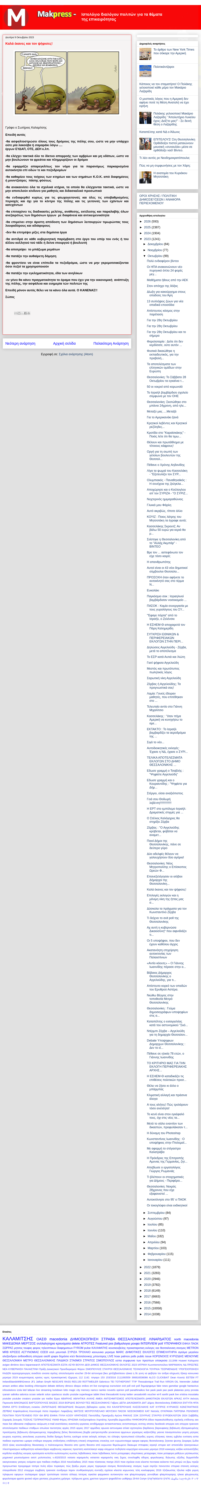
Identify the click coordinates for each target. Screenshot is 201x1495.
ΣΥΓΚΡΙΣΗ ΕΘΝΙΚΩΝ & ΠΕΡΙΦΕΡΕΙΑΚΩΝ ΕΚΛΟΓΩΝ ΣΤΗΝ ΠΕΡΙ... (165, 638)
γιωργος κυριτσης (12, 1436)
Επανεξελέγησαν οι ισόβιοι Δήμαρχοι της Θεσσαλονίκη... (164, 880)
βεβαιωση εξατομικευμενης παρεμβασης (39, 1432)
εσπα (118, 1360)
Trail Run (159, 1381)
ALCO (152, 1377)
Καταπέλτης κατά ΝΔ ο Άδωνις (159, 132)
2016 (148, 1302)
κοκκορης (170, 1449)
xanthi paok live (170, 1394)
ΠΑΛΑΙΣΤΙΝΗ (31, 1369)
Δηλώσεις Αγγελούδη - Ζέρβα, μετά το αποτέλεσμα (167, 649)
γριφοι (54, 1356)
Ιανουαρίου (155, 1259)
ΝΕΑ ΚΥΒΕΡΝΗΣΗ (13, 1369)
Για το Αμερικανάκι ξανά (162, 417)
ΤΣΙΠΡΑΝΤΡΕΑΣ (42, 1419)
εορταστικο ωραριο (22, 1440)
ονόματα (31, 1462)
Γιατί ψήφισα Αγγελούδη (163, 662)
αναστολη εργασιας (79, 1424)
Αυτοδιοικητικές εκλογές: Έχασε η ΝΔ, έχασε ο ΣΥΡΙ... (167, 749)
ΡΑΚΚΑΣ (127, 1415)
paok (153, 1390)
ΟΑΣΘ (41, 1339)
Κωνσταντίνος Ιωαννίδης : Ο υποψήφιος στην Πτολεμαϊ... (167, 1140)
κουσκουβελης (117, 1347)
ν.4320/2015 (59, 1457)
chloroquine (40, 1386)
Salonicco (104, 1381)
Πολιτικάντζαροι (163, 66)
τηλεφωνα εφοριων (13, 1474)
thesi (102, 1394)
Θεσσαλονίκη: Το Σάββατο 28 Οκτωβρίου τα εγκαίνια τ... (166, 378)
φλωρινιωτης (191, 1474)
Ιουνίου (153, 1230)
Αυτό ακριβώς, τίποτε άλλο (164, 511)
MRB (6, 1352)
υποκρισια (161, 1360)
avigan (6, 1364)
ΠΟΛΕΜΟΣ (192, 1411)
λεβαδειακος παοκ (88, 1453)
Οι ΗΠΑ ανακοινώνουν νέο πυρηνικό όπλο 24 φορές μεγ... (165, 270)
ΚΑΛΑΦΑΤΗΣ (99, 1347)
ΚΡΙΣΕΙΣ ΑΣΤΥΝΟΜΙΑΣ (24, 1352)
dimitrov (14, 1364)
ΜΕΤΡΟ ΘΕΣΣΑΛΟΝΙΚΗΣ (39, 1360)
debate (51, 1386)
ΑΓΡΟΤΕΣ (88, 1343)
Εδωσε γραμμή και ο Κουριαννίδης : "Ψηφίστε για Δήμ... (167, 784)
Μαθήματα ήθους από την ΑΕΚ (167, 280)
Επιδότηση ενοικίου (29, 1407)
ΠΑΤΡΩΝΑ (179, 1411)
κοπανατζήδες (191, 1449)
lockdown (57, 1390)
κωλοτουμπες (61, 1453)
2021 (148, 1273)
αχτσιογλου (136, 1428)
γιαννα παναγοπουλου (169, 1432)
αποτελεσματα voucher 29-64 (75, 1373)
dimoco (69, 1386)
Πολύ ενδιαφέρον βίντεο (163, 261)
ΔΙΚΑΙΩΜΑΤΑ (134, 1402)
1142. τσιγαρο (91, 1377)
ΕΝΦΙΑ (6, 1407)
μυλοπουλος (44, 1457)
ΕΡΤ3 (14, 1407)
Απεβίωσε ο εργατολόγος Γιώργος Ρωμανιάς (164, 1169)
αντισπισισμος (130, 1424)
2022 (148, 1267)
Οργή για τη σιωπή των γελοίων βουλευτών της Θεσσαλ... (164, 455)
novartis (111, 1390)
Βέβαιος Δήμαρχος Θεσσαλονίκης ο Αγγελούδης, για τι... (161, 976)
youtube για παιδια (42, 1398)
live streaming (44, 1390)
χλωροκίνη (55, 1478)
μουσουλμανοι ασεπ (25, 1457)
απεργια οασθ (41, 1356)
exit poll (126, 1386)
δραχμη (59, 1436)
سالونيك (175, 1478)
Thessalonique (146, 1381)
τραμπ (42, 1474)
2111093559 (123, 1377)
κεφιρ (101, 1449)
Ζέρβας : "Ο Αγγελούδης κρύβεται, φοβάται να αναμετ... (163, 831)
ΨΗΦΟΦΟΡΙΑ (139, 1419)
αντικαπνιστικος (113, 1424)
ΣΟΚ (136, 1415)
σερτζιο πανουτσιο (160, 1466)
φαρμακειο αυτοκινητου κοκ (113, 1474)
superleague (86, 1394)
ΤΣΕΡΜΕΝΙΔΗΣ (169, 1369)
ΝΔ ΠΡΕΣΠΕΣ (190, 1364)
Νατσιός (155, 1411)
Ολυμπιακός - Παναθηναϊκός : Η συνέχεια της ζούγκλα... (167, 481)
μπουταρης (100, 1356)
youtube (7, 1398)
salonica (24, 1394)
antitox (14, 1386)
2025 (148, 227)
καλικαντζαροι (42, 1449)
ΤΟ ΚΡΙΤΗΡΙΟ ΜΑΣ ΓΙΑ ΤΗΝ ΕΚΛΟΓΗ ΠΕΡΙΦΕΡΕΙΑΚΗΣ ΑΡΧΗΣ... (167, 1066)
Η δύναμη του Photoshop (163, 1133)
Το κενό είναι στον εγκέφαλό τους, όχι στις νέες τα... (165, 1116)
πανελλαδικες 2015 (77, 1462)
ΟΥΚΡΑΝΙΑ (166, 1411)
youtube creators (21, 1398)
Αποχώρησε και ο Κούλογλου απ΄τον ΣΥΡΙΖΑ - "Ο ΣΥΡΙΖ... (167, 491)
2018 (148, 1290)
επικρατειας (93, 1440)
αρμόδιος (95, 1428)
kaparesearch (33, 1364)
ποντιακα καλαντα (159, 1462)
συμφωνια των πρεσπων (138, 1360)
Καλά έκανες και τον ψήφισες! (166, 889)
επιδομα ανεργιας (42, 1440)
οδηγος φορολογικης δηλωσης (158, 1457)
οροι (39, 1462)
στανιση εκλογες (189, 1466)
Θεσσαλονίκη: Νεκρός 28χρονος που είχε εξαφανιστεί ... (161, 1190)
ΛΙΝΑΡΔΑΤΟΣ (160, 1339)
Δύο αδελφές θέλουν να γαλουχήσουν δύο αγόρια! (165, 855)
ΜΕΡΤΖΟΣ (28, 1343)
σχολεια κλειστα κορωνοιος (119, 1470)
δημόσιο (64, 1356)
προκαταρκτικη (136, 1347)
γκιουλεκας (28, 1436)
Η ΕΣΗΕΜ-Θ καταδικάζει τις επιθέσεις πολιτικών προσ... (166, 1078)
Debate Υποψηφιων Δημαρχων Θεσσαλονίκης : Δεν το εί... (166, 1044)
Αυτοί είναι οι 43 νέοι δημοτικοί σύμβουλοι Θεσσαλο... (167, 569)
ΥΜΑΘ (55, 1419)
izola (19, 1390)
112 (81, 1377)
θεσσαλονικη (168, 1347)
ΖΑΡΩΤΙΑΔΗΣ (48, 1407)
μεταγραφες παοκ (153, 1453)
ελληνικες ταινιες (164, 1436)
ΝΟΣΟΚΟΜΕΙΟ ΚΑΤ (138, 1411)
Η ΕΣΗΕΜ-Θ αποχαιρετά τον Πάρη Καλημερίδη (166, 626)
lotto (65, 1390)
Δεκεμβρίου (156, 244)
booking (29, 1386)
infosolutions (9, 1390)
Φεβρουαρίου (157, 1254)
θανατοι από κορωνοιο (99, 1445)
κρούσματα (38, 1453)
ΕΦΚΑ (186, 1343)
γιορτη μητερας (190, 1432)
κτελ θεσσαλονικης (81, 1356)
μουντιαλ (61, 1352)
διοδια (50, 1436)
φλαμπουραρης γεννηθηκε (144, 1474)
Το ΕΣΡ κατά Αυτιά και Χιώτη (166, 657)
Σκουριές (17, 1419)
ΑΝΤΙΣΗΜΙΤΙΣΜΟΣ (114, 1398)
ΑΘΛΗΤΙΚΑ (79, 1398)
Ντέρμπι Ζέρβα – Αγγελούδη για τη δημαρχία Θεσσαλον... (167, 1032)
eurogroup (103, 1386)
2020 (148, 1279)
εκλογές (93, 1436)
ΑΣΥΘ (71, 1364)
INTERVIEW (149, 1343)
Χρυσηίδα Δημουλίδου (119, 1419)
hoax (117, 1356)
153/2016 (111, 1377)
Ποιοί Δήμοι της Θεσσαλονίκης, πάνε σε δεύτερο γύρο (164, 844)
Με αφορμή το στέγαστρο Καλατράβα (164, 1150)
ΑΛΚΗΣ (90, 1398)
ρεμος (83, 1466)
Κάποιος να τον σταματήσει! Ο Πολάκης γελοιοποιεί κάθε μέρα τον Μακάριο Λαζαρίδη (165, 87)
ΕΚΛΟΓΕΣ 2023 (128, 1364)
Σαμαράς (7, 1419)
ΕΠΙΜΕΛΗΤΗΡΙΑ (166, 1352)
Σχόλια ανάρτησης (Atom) (76, 354)
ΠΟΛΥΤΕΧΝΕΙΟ (23, 1415)
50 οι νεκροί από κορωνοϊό (165, 386)
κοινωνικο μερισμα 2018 (151, 1449)
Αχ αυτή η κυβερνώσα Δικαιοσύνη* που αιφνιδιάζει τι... (167, 931)
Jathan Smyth (43, 1381)
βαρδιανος (148, 1428)
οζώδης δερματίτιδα (187, 1457)
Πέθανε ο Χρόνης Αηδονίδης (166, 465)
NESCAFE (57, 1381)
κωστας (74, 1453)
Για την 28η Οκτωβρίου (162, 320)
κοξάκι (179, 1449)
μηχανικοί (8, 1457)
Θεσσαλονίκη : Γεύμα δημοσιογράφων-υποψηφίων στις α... (167, 1012)
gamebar (173, 1386)
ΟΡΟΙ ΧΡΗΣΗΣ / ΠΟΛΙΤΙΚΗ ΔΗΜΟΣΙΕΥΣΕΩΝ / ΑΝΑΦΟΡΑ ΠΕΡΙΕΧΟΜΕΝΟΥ (159, 199)
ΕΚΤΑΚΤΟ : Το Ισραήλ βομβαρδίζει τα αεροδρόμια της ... (166, 732)
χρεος (86, 1478)
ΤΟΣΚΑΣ (27, 1419)
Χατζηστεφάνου (87, 1419)
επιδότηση (72, 1440)
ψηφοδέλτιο (115, 1478)
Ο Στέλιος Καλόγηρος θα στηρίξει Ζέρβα (163, 820)
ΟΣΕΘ (44, 1352)
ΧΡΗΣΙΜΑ (73, 1419)
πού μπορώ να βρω (180, 1462)
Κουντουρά (35, 1411)
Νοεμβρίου (155, 250)
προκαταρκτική (59, 1377)
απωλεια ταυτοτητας (50, 1428)
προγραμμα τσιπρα (28, 1466)
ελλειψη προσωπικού (123, 1436)
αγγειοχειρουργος (21, 1373)
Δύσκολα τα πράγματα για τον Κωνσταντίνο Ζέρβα (167, 910)
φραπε (20, 1478)
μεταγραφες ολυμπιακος (130, 1453)
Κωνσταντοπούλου (158, 1364)
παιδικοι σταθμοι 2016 (54, 1462)
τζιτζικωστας (168, 1470)
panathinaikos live (139, 1390)
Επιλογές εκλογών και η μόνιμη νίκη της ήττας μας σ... (165, 899)
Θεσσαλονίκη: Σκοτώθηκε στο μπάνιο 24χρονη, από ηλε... (166, 403)
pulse (87, 1347)
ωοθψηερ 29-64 (130, 1478)
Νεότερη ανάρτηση (20, 343)
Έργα (57, 1398)
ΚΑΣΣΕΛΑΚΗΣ (141, 1407)
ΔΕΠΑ (122, 1402)
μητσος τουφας (23, 1347)
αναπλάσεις (61, 1424)
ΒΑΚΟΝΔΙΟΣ (21, 1402)
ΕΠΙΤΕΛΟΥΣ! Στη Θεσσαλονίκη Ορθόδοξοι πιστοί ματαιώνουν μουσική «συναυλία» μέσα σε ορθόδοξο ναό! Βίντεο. (174, 145)
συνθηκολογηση (84, 1470)
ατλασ (126, 1428)
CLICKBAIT (163, 1377)
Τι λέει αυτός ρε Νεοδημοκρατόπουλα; (164, 158)
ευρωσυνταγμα (123, 1440)
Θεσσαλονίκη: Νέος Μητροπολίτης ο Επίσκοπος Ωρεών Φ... (167, 867)
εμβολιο (178, 1436)
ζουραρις (186, 1440)
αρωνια (105, 1428)
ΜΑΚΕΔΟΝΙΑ (11, 1343)
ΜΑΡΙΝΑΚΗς (175, 1364)
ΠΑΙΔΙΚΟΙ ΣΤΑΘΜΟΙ (69, 1360)
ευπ (112, 1440)
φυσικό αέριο (32, 1478)
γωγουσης (40, 1436)
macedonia (58, 1339)
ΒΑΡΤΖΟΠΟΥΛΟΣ (38, 1402)
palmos (125, 1356)
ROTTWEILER (90, 1381)
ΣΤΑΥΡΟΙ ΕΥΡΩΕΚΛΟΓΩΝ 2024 (169, 1415)
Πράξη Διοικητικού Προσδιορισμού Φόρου (62, 1369)
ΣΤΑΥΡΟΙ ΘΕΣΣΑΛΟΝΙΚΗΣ (117, 1369)
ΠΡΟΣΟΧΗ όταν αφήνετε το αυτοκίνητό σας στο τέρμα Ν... (165, 581)
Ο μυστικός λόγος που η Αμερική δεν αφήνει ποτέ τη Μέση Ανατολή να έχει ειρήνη (164, 102)
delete (76, 1343)
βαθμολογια (122, 1343)
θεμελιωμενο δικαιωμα (125, 1445)
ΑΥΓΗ (186, 1398)
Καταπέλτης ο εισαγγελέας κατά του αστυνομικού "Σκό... (167, 1023)
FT (196, 1377)
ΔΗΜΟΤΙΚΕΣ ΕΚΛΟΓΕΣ (140, 1352)
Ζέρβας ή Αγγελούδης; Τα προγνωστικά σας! (164, 685)
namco (94, 1390)
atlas (21, 1386)
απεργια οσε (172, 1424)
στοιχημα (29, 1470)
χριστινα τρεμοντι (99, 1478)
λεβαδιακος (104, 1453)
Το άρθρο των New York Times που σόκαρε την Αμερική (173, 51)
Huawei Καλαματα (188, 1360)
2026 (148, 221)
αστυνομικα (116, 1428)
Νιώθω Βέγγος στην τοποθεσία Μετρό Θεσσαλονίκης (160, 999)
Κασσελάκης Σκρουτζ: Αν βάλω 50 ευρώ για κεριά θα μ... (166, 530)
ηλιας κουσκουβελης (20, 1445)
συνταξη (98, 1470)
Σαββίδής (193, 1415)
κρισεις (39, 1377)
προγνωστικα (10, 1466)
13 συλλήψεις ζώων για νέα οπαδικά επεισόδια (165, 303)
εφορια (135, 1440)
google (182, 1386)
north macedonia (186, 1339)
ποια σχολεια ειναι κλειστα (135, 1462)
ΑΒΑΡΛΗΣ (66, 1398)
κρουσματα (63, 1343)
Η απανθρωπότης (159, 562)
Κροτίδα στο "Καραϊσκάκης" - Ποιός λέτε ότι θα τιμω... (166, 434)
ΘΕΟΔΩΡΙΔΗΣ (66, 1407)
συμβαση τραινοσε (45, 1470)
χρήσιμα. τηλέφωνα (71, 1478)
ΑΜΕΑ (99, 1398)
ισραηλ (153, 1445)
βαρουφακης (162, 1428)
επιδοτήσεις (59, 1440)
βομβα (86, 1432)
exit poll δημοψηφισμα (143, 1386)
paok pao (162, 1390)
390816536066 (140, 1377)
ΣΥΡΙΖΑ (72, 1352)
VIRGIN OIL (171, 1381)
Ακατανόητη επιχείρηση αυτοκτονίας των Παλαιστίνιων (162, 953)
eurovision (115, 1386)
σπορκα (175, 1466)
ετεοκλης (104, 1440)
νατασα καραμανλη (78, 1457)
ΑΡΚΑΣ (178, 1398)
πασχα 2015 (113, 1462)
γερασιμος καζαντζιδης (144, 1432)
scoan (32, 1394)
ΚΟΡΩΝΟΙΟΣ (160, 1356)
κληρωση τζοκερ (178, 1373)
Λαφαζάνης (67, 1411)
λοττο (114, 1453)
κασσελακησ (90, 1449)
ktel (24, 1390)
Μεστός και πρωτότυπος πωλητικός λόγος (163, 670)
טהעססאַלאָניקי (154, 1478)
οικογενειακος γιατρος (14, 1462)
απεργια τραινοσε (189, 1424)
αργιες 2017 (82, 1428)
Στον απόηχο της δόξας (162, 286)
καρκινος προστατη (72, 1449)
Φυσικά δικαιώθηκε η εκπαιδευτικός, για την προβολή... (163, 354)
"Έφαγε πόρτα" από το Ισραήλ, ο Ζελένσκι (162, 617)
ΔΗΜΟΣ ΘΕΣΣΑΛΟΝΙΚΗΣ (105, 1364)
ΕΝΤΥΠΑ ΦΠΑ (190, 1402)
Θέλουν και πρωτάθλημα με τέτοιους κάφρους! (165, 444)
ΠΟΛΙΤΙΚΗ (8, 1415)
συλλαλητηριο (46, 1343)
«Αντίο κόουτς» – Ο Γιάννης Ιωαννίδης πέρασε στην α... (166, 965)
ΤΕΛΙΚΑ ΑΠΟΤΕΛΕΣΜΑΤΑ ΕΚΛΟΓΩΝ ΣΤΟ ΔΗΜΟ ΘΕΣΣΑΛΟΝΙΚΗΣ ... (164, 761)
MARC (120, 1352)
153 (102, 1377)
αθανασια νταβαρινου (24, 1424)
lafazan (31, 1390)
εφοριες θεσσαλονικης (152, 1440)
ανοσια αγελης (50, 1373)
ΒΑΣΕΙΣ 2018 (56, 1402)
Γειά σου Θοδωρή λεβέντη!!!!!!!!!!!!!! (159, 800)
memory (85, 1390)
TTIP (134, 1381)
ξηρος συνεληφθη (130, 1457)
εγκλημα (76, 1436)
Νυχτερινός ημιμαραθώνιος (165, 499)
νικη (116, 1457)
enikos (85, 1386)
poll (160, 1343)
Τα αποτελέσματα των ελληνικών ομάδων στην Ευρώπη (164, 367)
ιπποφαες (143, 1445)
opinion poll (123, 1390)
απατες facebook (156, 1424)
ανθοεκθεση (25, 1356)
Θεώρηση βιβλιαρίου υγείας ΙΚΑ (93, 1407)
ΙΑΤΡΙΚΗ (142, 1364)
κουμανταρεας (26, 1377)
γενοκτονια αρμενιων (119, 1432)
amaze (6, 1386)
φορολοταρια (9, 1478)
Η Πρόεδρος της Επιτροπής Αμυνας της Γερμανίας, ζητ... (167, 1159)
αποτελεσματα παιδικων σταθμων (21, 1428)
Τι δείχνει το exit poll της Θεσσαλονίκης (163, 919)
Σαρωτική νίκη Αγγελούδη (164, 678)
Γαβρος (115, 1402)
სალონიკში (185, 1478)
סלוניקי (166, 1478)
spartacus (56, 1394)
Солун (143, 1478)
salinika (15, 1394)
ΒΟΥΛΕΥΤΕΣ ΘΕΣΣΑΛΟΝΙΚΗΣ (93, 1402)
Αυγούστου (155, 1218)
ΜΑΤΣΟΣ (79, 1411)
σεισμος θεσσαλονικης (120, 1466)
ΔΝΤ (144, 1402)
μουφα (135, 1343)
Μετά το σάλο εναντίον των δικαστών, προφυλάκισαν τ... (167, 1125)
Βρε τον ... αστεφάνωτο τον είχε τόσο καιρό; (165, 554)
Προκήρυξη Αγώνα (112, 1415)
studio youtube (71, 1394)
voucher (151, 1394)
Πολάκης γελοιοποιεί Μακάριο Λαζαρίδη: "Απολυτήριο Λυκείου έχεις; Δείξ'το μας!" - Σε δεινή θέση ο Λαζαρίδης (174, 119)
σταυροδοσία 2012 (13, 1470)
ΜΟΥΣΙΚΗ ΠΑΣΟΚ (116, 1411)
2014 (148, 1314)
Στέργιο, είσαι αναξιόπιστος (165, 793)
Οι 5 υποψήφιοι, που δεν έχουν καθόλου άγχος (163, 942)
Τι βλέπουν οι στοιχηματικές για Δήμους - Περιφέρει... (165, 1178)
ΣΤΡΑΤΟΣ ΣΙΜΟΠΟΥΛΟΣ (98, 1360)
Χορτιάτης (101, 1419)
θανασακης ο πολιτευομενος (47, 1445)
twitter (129, 1394)
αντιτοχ (142, 1424)
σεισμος (181, 1347)
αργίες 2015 (68, 1428)
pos (111, 1343)
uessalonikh (140, 1394)
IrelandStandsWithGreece (16, 1381)
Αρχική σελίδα (64, 343)
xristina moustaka (189, 1394)
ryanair (6, 1394)
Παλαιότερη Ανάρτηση (111, 343)
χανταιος (44, 1478)
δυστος (67, 1436)
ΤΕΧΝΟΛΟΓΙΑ (140, 1369)
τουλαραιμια (31, 1474)
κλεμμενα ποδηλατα (115, 1449)
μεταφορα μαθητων (173, 1453)
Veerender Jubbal (188, 1381)
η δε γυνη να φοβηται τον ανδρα (151, 1373)
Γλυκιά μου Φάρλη (159, 505)
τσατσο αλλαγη (68, 1474)
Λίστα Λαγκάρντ (50, 1411)
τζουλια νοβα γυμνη (187, 1470)
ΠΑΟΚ (194, 1343)
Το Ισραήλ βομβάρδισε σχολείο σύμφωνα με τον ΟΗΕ (167, 394)
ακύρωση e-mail (45, 1424)
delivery (60, 1386)
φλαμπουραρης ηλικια (172, 1474)
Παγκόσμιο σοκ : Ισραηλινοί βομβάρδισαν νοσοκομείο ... (167, 598)
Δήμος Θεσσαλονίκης (158, 1402)
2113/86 (173, 1360)
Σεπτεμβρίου (156, 1212)
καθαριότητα (27, 1449)
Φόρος (63, 1419)
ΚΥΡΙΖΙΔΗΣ (177, 1356)
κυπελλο (49, 1453)
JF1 (33, 1381)
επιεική (82, 1440)
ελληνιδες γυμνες (145, 1436)
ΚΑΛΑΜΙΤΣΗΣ (18, 1338)
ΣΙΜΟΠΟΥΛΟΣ (94, 1369)
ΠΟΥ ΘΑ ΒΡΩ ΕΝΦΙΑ (45, 1415)
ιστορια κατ (164, 1445)
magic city (74, 1390)
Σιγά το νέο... (155, 742)
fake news (162, 1386)
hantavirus (192, 1386)
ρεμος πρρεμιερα (96, 1466)
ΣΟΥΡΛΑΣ (145, 1415)
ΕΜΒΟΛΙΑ (176, 1402)
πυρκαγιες (59, 1466)
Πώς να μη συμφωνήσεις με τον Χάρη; (164, 165)
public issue (144, 1356)
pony (187, 1390)
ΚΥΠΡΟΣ (160, 1407)
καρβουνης (56, 1449)
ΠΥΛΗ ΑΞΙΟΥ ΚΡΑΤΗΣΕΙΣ (73, 1415)
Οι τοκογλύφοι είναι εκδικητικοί (167, 1205)
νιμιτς (47, 1377)
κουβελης (18, 1453)
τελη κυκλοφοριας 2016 (148, 1470)
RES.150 (77, 1381)
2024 (148, 233)
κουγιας (27, 1453)
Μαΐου (152, 1236)
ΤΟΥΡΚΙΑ (154, 1369)
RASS (67, 1381)
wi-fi (159, 1394)
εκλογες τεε (104, 1436)
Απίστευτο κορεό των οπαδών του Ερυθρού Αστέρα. (167, 987)
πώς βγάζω (72, 1466)
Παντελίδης (94, 1415)
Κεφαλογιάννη (20, 1411)
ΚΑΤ (152, 1407)
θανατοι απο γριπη (74, 1445)
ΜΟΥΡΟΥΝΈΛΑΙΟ (95, 1411)
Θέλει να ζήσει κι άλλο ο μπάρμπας (163, 1087)
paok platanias (176, 1390)
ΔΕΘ (87, 1364)
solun (48, 1394)
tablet (96, 1394)
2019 (148, 1284)
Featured (101, 1343)
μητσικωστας (191, 1453)
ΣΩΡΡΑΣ (8, 1347)
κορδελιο (7, 1453)
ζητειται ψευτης (173, 1440)
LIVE (110, 1356)
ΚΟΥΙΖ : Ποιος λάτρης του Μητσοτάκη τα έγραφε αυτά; (166, 518)
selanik (40, 1394)
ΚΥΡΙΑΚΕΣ (173, 1407)
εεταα (85, 1436)
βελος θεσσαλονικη (72, 1432)
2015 (148, 1308)
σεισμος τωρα (140, 1466)
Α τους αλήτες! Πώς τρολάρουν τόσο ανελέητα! (167, 1106)
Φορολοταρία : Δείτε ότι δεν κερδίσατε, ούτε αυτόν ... (165, 343)
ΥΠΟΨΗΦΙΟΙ (172, 1343)
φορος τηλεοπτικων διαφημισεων (53, 1347)
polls (133, 1356)
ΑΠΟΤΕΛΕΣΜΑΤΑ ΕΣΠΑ (54, 1364)
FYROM (78, 1347)
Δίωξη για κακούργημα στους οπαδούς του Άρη (166, 293)
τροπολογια (53, 1474)
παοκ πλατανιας (97, 1462)
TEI (112, 1381)
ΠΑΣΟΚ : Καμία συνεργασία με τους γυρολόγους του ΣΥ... (167, 607)
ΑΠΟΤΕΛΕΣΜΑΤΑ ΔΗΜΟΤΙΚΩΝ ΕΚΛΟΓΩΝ (149, 1398)
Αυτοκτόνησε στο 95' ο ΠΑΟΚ (166, 1199)
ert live (93, 1386)
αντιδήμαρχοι (97, 1424)
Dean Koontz (177, 1377)
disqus (77, 1386)
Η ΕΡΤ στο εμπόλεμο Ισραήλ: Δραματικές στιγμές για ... (166, 810)
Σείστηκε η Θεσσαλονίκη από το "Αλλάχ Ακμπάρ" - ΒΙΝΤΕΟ (166, 543)
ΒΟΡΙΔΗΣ (70, 1402)
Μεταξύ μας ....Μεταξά (161, 411)
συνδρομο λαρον (66, 1470)
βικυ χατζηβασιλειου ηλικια (117, 1373)
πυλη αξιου (46, 1466)
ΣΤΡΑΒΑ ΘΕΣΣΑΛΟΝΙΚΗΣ (123, 1339)
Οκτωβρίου (155, 256)
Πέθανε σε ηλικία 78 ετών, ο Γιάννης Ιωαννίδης (165, 1055)
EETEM (190, 1377)
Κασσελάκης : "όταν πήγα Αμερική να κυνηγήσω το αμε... (164, 719)
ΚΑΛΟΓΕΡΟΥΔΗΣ (121, 1407)
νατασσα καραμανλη (101, 1457)
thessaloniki (112, 1394)
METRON (192, 1347)
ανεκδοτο (36, 1373)
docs (22, 1364)
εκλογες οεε (152, 1347)
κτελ (51, 1352)
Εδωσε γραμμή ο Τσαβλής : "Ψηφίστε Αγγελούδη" (165, 772)
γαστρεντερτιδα (99, 1432)
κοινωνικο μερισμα (103, 1352)
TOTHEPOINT (123, 1381)
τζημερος (72, 1377)
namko (102, 1390)
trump (123, 1394)
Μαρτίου (153, 1248)
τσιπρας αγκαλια (87, 1474)
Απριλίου (154, 1242)
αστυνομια (97, 1373)
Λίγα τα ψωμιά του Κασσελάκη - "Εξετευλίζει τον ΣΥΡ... (167, 472)
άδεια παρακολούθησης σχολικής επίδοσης (171, 1419)
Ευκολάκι (153, 590)
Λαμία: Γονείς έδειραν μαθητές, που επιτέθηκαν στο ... (165, 697)
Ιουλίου (153, 1224)
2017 (148, 1296)
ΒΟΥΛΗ (80, 1364)
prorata (194, 1390)
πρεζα (195, 1462)
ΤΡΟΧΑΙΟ (85, 1352)
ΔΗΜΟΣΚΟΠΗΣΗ (84, 1339)
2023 (148, 239)
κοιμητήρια (132, 1449)
